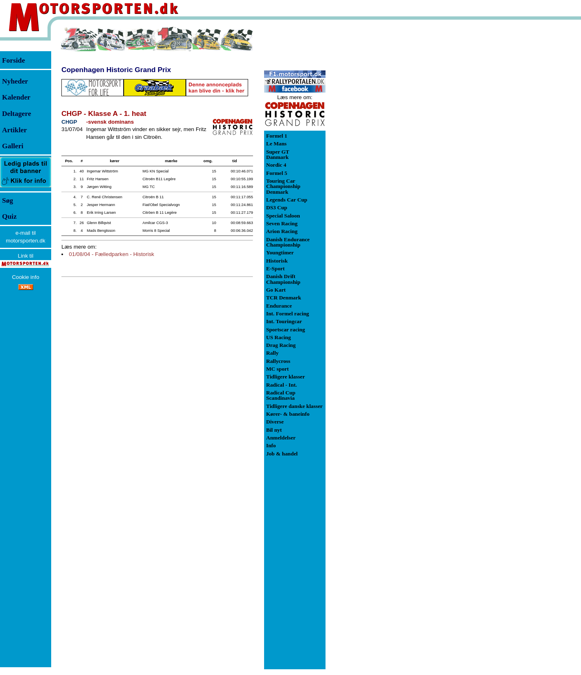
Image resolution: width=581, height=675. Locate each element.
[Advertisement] (368, 149)
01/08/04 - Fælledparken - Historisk (111, 254)
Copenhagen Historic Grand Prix (116, 70)
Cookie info (25, 277)
